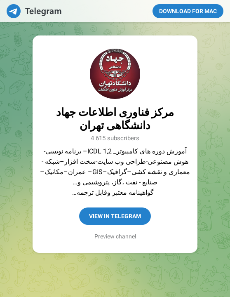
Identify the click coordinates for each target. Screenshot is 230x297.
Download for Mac (188, 11)
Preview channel (115, 236)
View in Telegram (115, 216)
